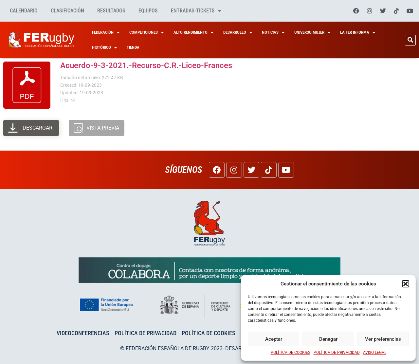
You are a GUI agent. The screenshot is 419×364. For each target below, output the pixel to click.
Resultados (111, 11)
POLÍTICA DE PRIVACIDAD (337, 352)
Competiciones (146, 32)
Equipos (148, 11)
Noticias (273, 32)
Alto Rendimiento (193, 32)
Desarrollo (237, 32)
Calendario (24, 11)
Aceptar (273, 339)
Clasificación (67, 11)
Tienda (133, 47)
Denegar (328, 339)
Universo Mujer (312, 32)
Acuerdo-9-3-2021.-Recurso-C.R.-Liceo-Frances (146, 65)
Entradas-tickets (196, 11)
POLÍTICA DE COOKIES (290, 352)
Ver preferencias (383, 339)
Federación (105, 32)
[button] (405, 284)
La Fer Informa (357, 32)
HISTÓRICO (104, 47)
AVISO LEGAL (374, 352)
